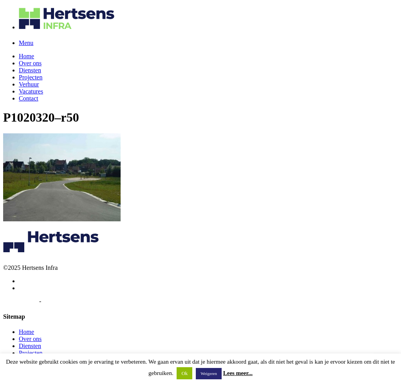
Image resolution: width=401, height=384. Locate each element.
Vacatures (31, 91)
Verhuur (29, 84)
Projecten (30, 77)
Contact (28, 98)
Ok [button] (184, 373)
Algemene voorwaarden (72, 301)
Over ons (30, 63)
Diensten (30, 70)
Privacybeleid (20, 301)
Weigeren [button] (208, 373)
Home (26, 56)
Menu (26, 42)
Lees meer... (238, 373)
